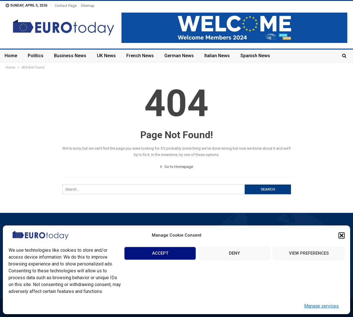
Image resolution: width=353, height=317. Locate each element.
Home (11, 55)
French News (140, 55)
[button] (341, 235)
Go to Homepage (176, 167)
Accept (160, 253)
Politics (35, 55)
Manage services (321, 306)
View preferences (309, 253)
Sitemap (88, 5)
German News (179, 55)
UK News (106, 55)
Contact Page (66, 5)
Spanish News (255, 55)
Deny (234, 253)
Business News (70, 55)
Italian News (217, 55)
